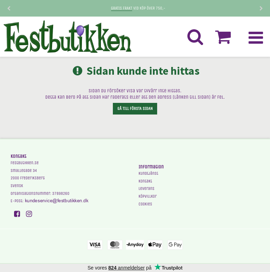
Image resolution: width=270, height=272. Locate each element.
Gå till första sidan (135, 108)
